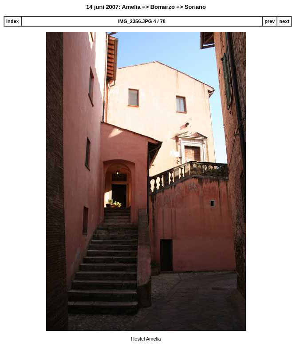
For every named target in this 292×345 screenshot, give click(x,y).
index (12, 21)
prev (269, 21)
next (284, 21)
